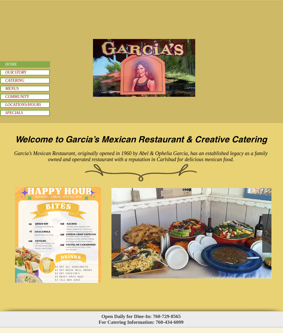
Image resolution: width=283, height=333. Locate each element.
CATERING (14, 80)
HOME (11, 64)
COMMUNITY (17, 96)
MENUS (12, 88)
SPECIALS (14, 113)
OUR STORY (15, 72)
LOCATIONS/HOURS (23, 105)
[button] (191, 233)
